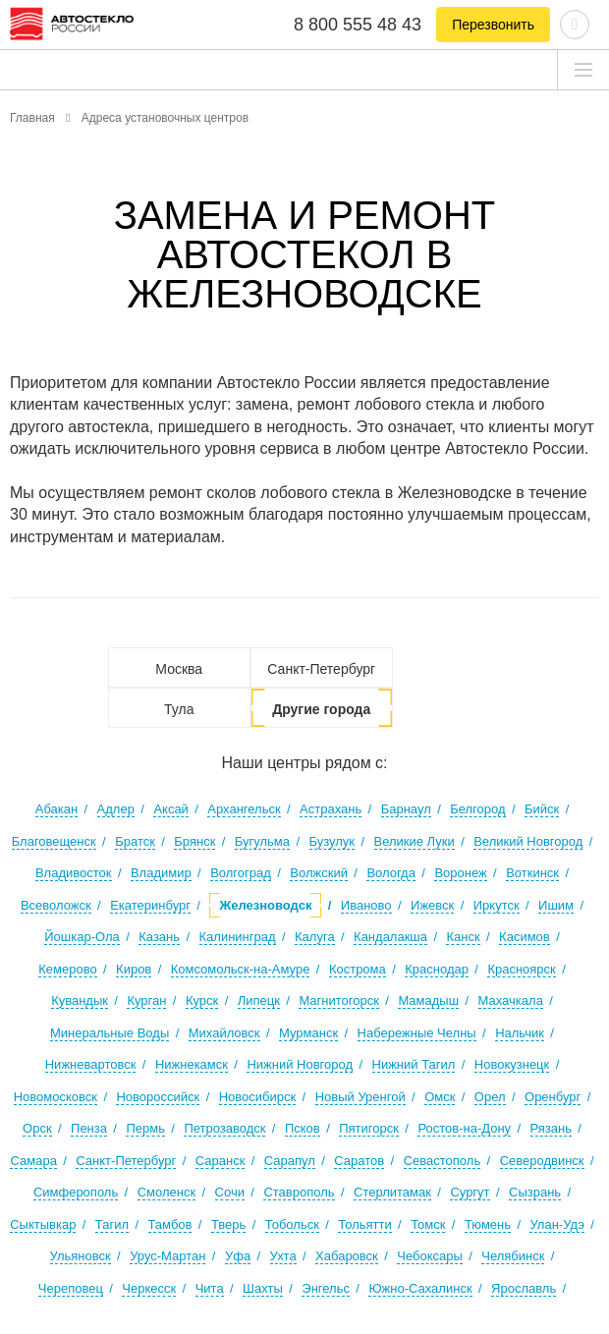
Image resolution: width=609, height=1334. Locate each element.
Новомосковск (55, 1096)
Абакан (56, 809)
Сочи (230, 1192)
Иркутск (496, 905)
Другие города (321, 709)
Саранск (220, 1160)
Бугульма (262, 841)
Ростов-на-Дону (464, 1128)
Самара (33, 1160)
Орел (490, 1096)
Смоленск (166, 1192)
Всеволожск (56, 905)
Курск (202, 1000)
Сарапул (289, 1160)
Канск (462, 936)
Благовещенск (54, 841)
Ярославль (523, 1288)
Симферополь (75, 1192)
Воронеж (460, 872)
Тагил (112, 1224)
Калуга (315, 936)
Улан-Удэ (556, 1224)
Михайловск (224, 1033)
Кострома (357, 969)
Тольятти (364, 1224)
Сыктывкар (43, 1224)
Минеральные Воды (109, 1033)
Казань (159, 936)
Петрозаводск (224, 1128)
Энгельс (326, 1288)
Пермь (145, 1128)
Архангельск (243, 809)
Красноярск (521, 969)
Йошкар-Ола (82, 936)
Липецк (259, 1000)
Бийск (542, 809)
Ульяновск (80, 1256)
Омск (439, 1096)
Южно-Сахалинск (419, 1288)
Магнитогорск (339, 1000)
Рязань (551, 1128)
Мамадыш (428, 1000)
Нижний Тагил (414, 1064)
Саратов (359, 1160)
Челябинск (512, 1256)
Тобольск (292, 1224)
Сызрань (535, 1192)
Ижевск (432, 905)
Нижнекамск (191, 1064)
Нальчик (519, 1033)
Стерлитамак (392, 1192)
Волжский (319, 872)
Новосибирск (258, 1096)
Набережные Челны (417, 1033)
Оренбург (553, 1096)
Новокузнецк (511, 1064)
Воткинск (532, 872)
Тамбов (170, 1224)
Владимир (161, 872)
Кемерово (67, 969)
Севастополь (442, 1160)
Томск (428, 1224)
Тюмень (488, 1224)
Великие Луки (414, 841)
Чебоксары (430, 1256)
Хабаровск (346, 1256)
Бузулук (332, 841)
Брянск (194, 841)
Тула (179, 709)
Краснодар (437, 969)
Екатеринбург (150, 905)
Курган (146, 1000)
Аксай (171, 809)
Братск (135, 841)
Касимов (524, 936)
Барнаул (406, 809)
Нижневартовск (91, 1064)
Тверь (228, 1224)
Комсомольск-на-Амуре (240, 969)
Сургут (469, 1192)
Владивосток (73, 872)
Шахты (263, 1288)
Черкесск (149, 1288)
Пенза (89, 1128)
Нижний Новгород (300, 1064)
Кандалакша (390, 936)
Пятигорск (369, 1128)
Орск (37, 1128)
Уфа (237, 1256)
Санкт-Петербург (321, 669)
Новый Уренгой (360, 1096)
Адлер (116, 809)
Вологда (390, 872)
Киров (133, 969)
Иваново (366, 905)
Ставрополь (298, 1192)
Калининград (237, 936)
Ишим (556, 905)
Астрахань (330, 809)
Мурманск (308, 1033)
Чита (209, 1288)
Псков (302, 1128)
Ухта (283, 1256)
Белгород (477, 809)
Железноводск (265, 905)
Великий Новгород (527, 841)
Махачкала (510, 1000)
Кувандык (79, 1000)
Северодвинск (542, 1160)
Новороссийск (157, 1096)
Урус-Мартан (167, 1256)
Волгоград (240, 872)
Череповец (70, 1288)
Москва (178, 669)
